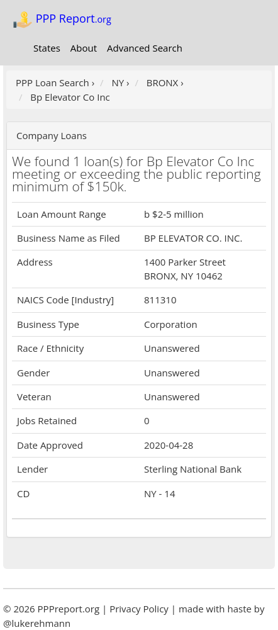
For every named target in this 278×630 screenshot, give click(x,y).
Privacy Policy (139, 608)
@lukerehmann (36, 623)
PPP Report (62, 19)
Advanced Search (144, 48)
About (83, 48)
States (46, 48)
